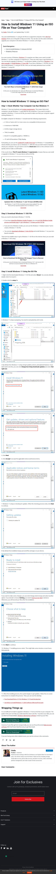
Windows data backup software (27, 715)
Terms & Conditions (30, 867)
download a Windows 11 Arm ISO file (22, 231)
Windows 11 (22, 57)
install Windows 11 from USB (20, 63)
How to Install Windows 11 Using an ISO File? (19, 49)
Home (3, 20)
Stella (4, 32)
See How (28, 4)
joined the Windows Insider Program (21, 220)
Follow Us (50, 750)
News (7, 20)
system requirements (28, 109)
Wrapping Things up (12, 51)
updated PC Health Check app (26, 142)
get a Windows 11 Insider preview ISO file (32, 222)
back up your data (37, 598)
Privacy (23, 867)
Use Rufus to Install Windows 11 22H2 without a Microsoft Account (23, 702)
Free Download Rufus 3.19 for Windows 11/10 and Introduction (22, 699)
